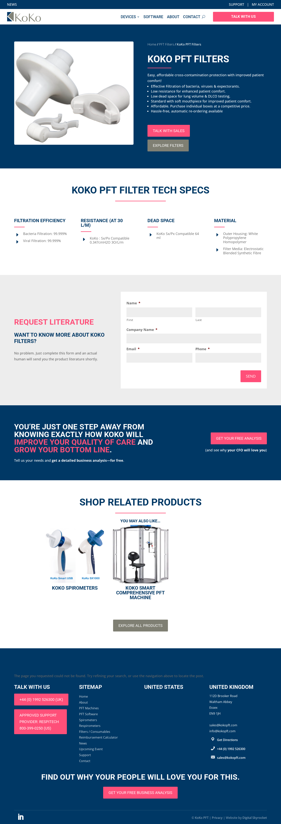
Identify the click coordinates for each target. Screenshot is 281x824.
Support (236, 4)
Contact (191, 17)
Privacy (217, 818)
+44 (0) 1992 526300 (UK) (41, 699)
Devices (128, 17)
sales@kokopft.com (231, 758)
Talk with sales (169, 130)
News (12, 4)
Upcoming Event (91, 749)
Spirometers (88, 720)
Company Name (141, 329)
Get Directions (227, 740)
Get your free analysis (239, 438)
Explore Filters (168, 145)
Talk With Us (243, 17)
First (130, 320)
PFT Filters (166, 44)
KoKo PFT (202, 818)
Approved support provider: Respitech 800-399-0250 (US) (39, 722)
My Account (263, 4)
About (173, 17)
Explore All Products (140, 625)
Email (133, 349)
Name (133, 303)
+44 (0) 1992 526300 (231, 749)
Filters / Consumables (94, 732)
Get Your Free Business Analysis (140, 792)
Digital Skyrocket (254, 818)
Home (151, 44)
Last (199, 320)
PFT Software (88, 714)
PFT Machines (89, 708)
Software (153, 17)
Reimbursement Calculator (98, 737)
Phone (202, 349)
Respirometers (89, 726)
